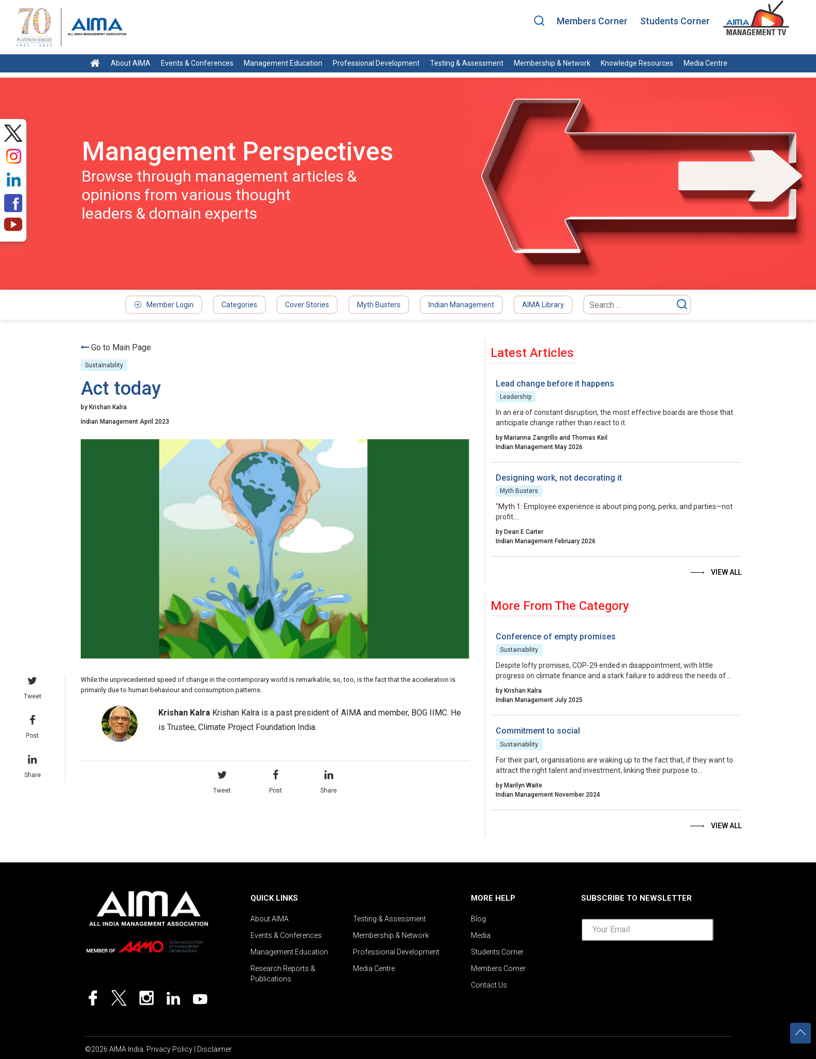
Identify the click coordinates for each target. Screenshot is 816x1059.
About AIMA (131, 63)
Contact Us (489, 985)
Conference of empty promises (556, 637)
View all (726, 572)
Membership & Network (552, 63)
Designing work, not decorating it (559, 478)
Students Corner (675, 21)
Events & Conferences (197, 63)
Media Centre (706, 63)
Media (481, 935)
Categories (239, 305)
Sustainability (104, 365)
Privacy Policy (169, 1049)
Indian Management (461, 305)
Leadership (515, 396)
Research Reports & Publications (282, 973)
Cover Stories (307, 305)
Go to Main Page (121, 347)
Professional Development (376, 63)
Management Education (283, 63)
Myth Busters (378, 305)
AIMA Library (543, 305)
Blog (478, 919)
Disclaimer (214, 1049)
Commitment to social (538, 731)
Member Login (164, 305)
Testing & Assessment (466, 63)
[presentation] (659, 969)
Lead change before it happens (555, 384)
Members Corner (592, 21)
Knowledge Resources (637, 63)
